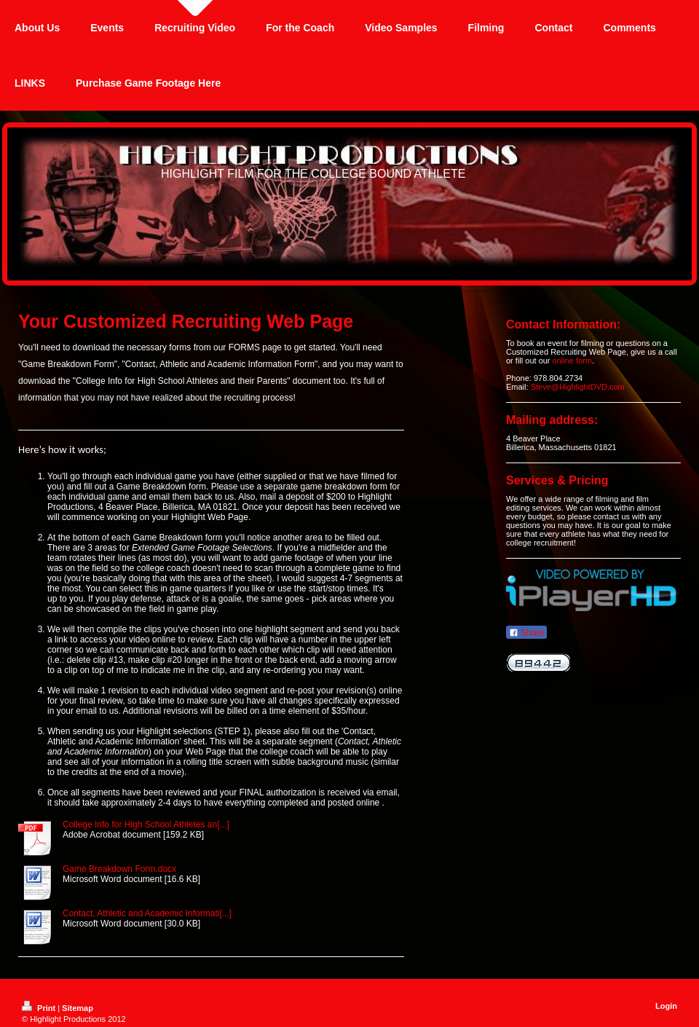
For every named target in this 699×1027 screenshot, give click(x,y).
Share (526, 633)
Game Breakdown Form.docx (119, 869)
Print (40, 1008)
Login (666, 1006)
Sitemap (77, 1008)
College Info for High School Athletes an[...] (146, 824)
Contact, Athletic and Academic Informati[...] (147, 913)
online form (572, 360)
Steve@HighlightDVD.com (578, 386)
